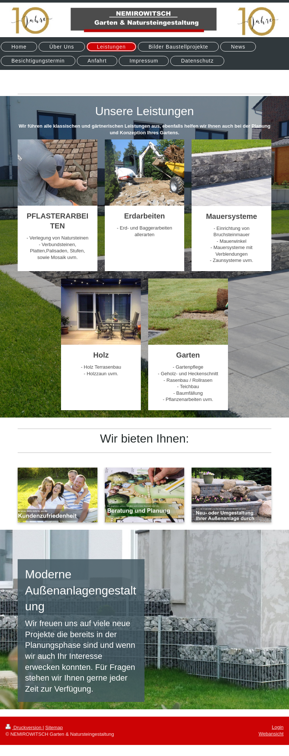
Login (277, 727)
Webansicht (270, 734)
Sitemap (54, 727)
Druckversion (24, 727)
